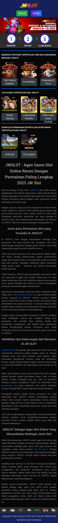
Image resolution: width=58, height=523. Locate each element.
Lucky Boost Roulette (29, 117)
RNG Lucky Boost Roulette (48, 117)
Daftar (36, 13)
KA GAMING (29, 82)
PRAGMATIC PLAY (48, 82)
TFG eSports (29, 154)
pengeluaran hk (8, 350)
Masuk (22, 13)
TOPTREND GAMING (10, 82)
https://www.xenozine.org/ (25, 295)
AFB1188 (9, 154)
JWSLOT (34, 190)
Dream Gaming (9, 117)
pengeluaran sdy (9, 385)
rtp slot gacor (41, 449)
